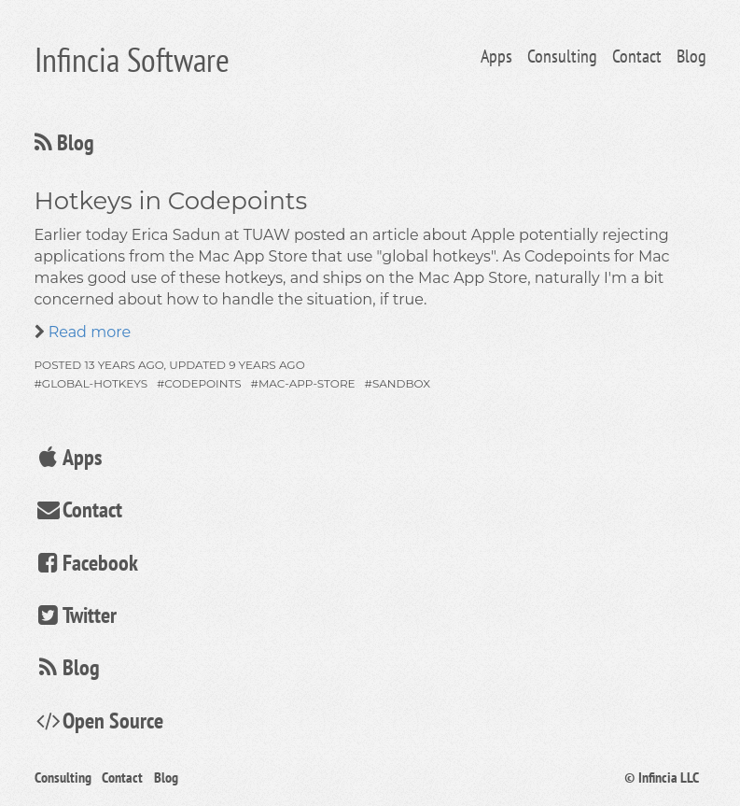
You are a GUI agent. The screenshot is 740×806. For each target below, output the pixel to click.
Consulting (562, 56)
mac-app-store (307, 383)
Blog (691, 56)
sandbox (401, 383)
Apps (496, 56)
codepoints (202, 383)
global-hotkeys (94, 383)
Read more (88, 332)
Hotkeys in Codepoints (171, 201)
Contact (637, 56)
